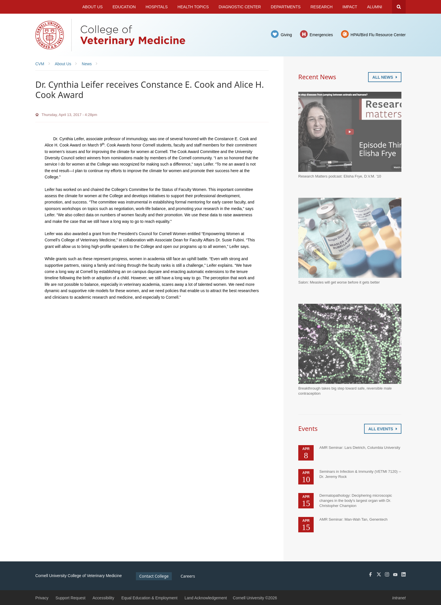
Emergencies (321, 34)
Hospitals (157, 7)
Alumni (374, 7)
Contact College (154, 576)
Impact (349, 7)
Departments (286, 7)
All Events (382, 429)
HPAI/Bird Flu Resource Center (378, 34)
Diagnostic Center (240, 7)
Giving (286, 34)
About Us (92, 7)
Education (124, 7)
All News (384, 77)
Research (322, 7)
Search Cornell (399, 7)
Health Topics (193, 7)
